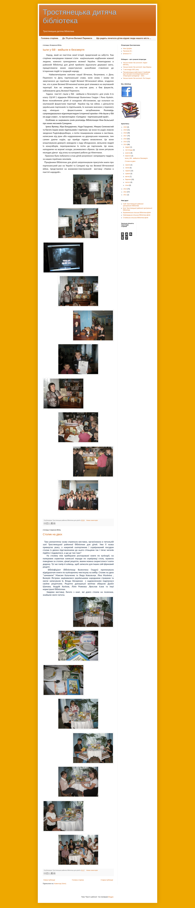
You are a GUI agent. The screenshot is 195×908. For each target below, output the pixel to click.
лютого (127, 182)
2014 (125, 144)
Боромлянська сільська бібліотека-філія (137, 212)
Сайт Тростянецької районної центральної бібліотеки (133, 204)
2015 (125, 141)
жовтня (128, 153)
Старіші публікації (107, 880)
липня (127, 168)
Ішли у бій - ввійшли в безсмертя (63, 49)
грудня (127, 147)
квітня (127, 176)
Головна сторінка (49, 38)
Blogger (110, 897)
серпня (127, 165)
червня (127, 171)
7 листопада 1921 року (131, 69)
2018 (125, 133)
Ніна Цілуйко (127, 48)
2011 (125, 195)
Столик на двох (52, 534)
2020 (125, 127)
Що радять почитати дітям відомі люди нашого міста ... (123, 38)
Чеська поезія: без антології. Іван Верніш (137, 67)
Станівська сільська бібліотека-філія (135, 218)
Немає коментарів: (92, 520)
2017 (125, 136)
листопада (129, 150)
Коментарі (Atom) (60, 883)
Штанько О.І (127, 54)
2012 (125, 192)
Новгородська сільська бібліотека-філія (136, 215)
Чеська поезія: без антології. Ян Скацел (136, 78)
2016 (125, 139)
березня (128, 179)
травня (127, 173)
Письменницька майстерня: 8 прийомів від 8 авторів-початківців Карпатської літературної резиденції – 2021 (136, 74)
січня (127, 185)
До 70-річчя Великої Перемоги (77, 38)
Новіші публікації (49, 880)
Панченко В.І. (127, 51)
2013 (125, 189)
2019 (125, 130)
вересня (128, 156)
